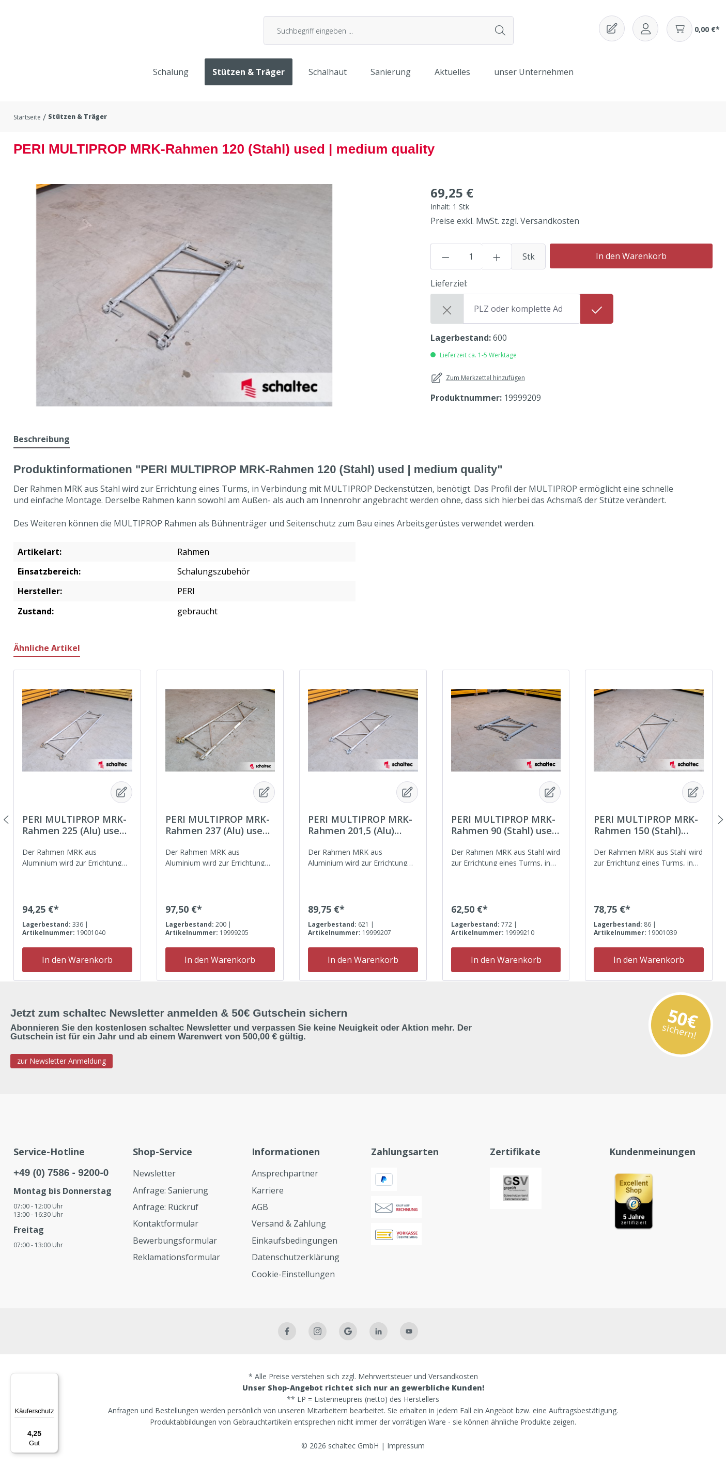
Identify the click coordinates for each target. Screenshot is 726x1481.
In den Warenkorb (631, 269)
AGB (260, 1220)
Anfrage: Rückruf (165, 1220)
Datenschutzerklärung (295, 1270)
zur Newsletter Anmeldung (61, 1074)
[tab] (41, 452)
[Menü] (52, 1379)
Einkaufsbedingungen (294, 1253)
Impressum (406, 1458)
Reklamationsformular (176, 1270)
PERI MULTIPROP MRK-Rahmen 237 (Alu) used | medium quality (217, 837)
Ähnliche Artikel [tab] (46, 661)
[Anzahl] (471, 269)
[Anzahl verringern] (445, 269)
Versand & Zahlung (289, 1236)
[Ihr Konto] (645, 35)
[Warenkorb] (693, 35)
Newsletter (154, 1186)
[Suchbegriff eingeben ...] (376, 36)
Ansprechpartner (285, 1186)
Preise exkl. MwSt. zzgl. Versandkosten (504, 233)
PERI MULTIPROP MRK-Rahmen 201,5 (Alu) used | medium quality (360, 837)
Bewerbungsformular (175, 1253)
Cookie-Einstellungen (293, 1286)
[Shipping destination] (522, 322)
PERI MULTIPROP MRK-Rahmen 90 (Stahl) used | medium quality (504, 837)
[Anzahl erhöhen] (497, 269)
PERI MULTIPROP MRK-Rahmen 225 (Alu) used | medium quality (74, 837)
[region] (184, 308)
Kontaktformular (165, 1236)
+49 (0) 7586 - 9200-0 (61, 1185)
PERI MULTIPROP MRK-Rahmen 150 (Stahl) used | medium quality (646, 837)
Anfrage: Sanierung (170, 1202)
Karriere (268, 1202)
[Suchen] (501, 36)
